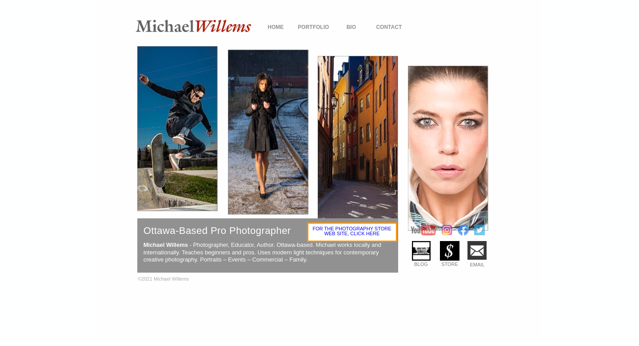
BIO (351, 27)
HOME (276, 27)
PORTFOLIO (313, 27)
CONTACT (389, 27)
